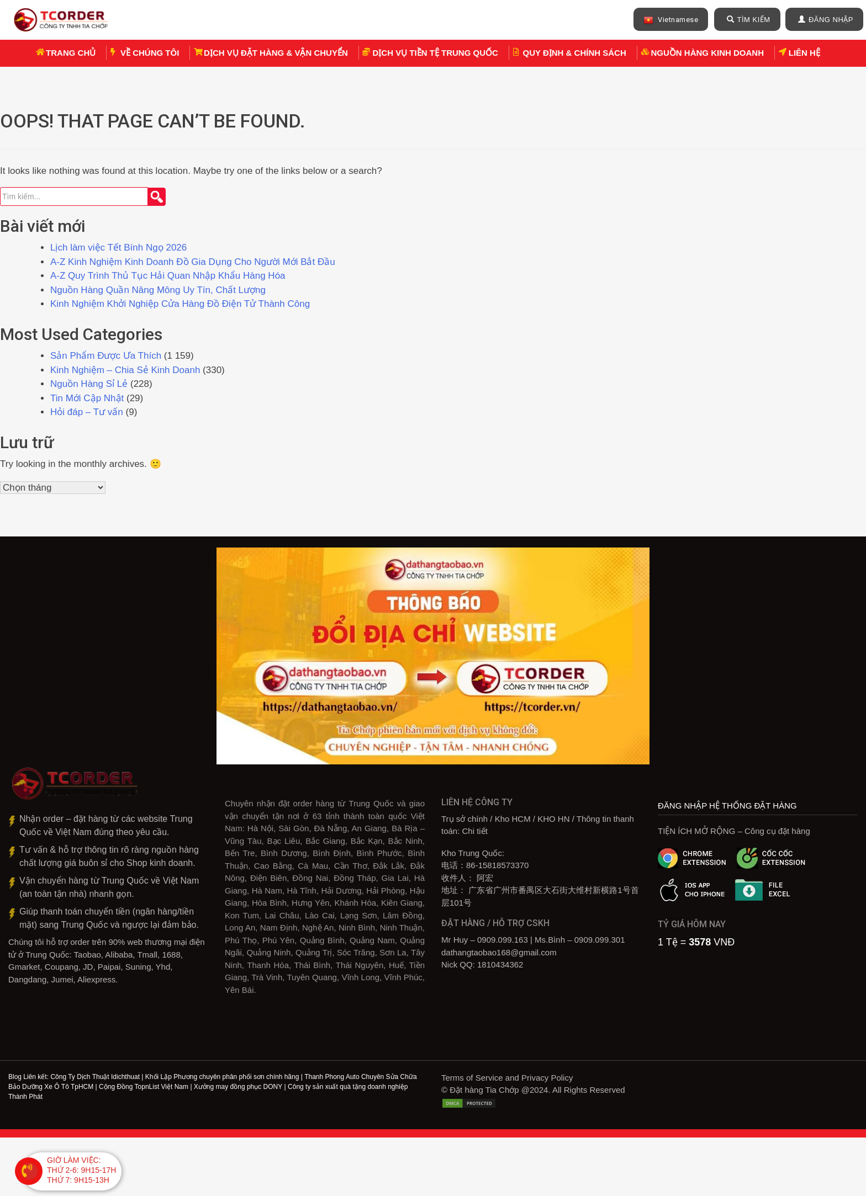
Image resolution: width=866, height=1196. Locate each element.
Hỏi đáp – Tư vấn (86, 413)
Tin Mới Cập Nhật (87, 399)
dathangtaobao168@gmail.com (499, 953)
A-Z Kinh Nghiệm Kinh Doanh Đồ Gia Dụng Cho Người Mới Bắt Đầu (192, 263)
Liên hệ (804, 53)
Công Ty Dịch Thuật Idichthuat (95, 1078)
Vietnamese (671, 20)
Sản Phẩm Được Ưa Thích (105, 357)
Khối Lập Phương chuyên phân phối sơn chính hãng (222, 1078)
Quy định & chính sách (574, 53)
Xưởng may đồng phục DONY (238, 1088)
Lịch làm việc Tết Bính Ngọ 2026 (118, 248)
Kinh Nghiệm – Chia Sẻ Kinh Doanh (125, 371)
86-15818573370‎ (497, 866)
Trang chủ (71, 53)
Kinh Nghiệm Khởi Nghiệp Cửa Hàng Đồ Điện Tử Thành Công (181, 305)
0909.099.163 (502, 940)
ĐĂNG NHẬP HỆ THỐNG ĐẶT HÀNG (727, 806)
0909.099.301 (599, 940)
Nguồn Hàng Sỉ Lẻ (89, 385)
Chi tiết (475, 832)
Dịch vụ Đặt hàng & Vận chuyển (276, 53)
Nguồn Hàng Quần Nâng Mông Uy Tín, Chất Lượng (158, 291)
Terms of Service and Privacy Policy (507, 1078)
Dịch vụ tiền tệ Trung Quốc (435, 53)
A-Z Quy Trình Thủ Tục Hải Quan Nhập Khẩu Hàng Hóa (168, 277)
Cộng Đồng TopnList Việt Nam (143, 1088)
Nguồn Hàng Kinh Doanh (707, 53)
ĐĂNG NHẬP (825, 19)
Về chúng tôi (149, 53)
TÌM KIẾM (748, 19)
